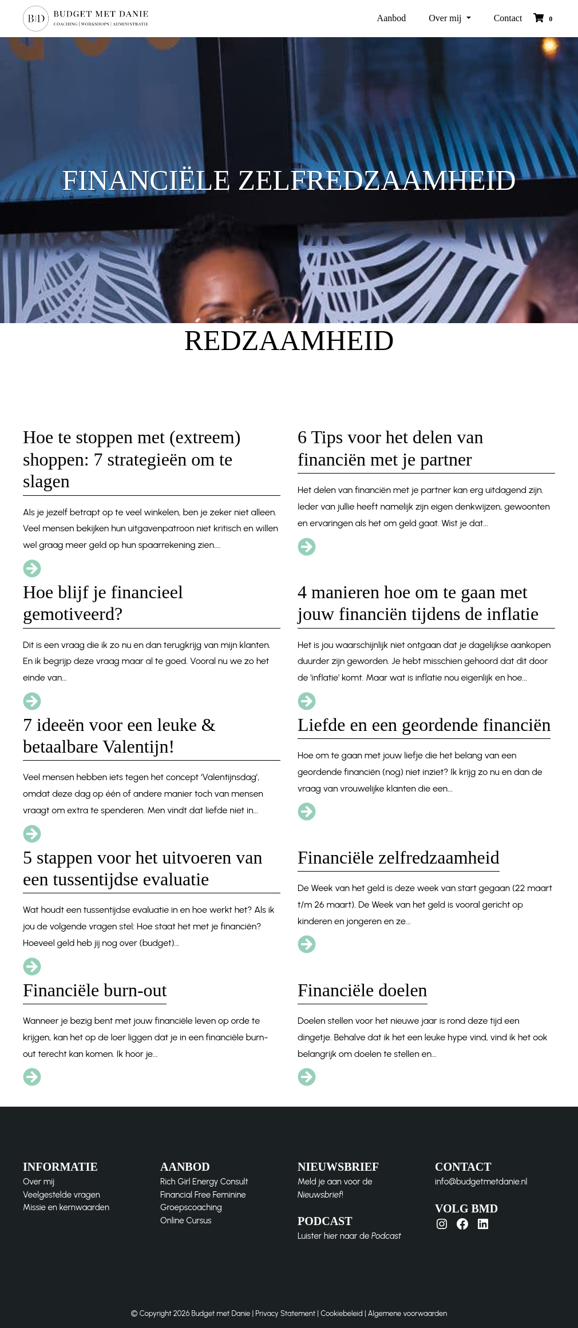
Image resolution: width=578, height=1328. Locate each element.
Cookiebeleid (341, 1313)
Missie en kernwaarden (66, 1207)
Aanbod (391, 18)
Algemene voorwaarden (407, 1313)
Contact (508, 18)
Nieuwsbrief (320, 1195)
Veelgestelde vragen (61, 1195)
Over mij (446, 18)
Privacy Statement (285, 1313)
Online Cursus (185, 1220)
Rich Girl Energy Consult (204, 1181)
